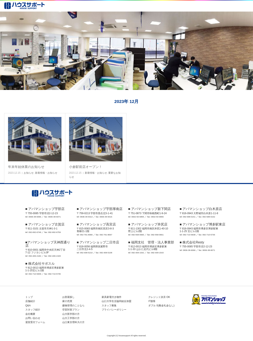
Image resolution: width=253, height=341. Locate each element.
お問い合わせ (32, 318)
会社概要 (30, 314)
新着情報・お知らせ (46, 172)
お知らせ (29, 172)
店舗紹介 (30, 301)
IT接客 (151, 301)
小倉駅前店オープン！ (85, 167)
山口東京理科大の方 (73, 322)
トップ (29, 297)
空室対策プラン (71, 309)
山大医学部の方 (71, 314)
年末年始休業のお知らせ (26, 167)
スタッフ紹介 (32, 309)
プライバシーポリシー (114, 309)
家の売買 (67, 301)
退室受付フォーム (35, 322)
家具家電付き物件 (111, 297)
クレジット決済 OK (159, 297)
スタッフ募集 (109, 305)
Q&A (28, 305)
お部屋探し (68, 297)
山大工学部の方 (71, 318)
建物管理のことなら (73, 305)
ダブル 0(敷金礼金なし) (161, 305)
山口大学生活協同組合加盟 (116, 301)
